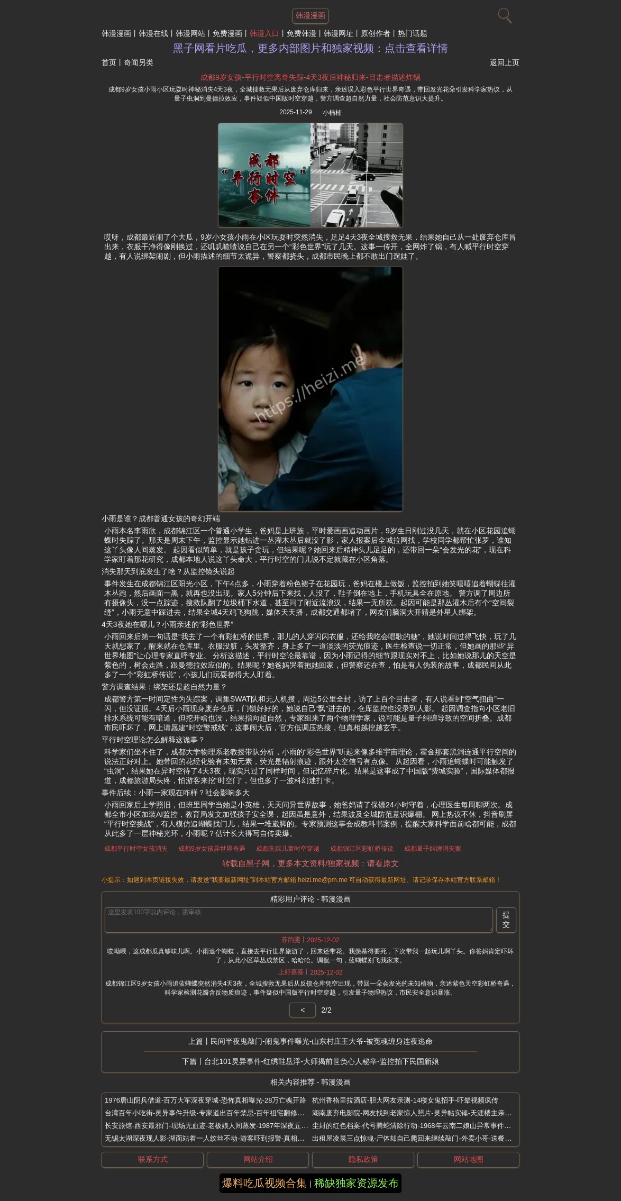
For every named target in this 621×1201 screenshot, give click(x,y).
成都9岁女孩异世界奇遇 (211, 848)
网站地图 (468, 1159)
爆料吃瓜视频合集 (264, 1183)
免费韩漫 (301, 33)
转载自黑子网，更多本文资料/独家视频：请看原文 (310, 863)
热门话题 (412, 33)
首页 (109, 62)
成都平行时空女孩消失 (136, 848)
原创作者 (375, 33)
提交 (506, 920)
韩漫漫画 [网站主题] (310, 15)
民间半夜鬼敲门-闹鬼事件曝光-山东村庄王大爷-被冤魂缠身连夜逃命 (322, 1041)
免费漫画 (227, 33)
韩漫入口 (264, 33)
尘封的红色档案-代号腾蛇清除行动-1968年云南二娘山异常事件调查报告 (422, 1126)
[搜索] (503, 13)
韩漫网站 (190, 33)
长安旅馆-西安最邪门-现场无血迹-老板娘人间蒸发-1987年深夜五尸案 (210, 1126)
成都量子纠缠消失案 (432, 848)
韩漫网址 (338, 33)
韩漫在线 (153, 33)
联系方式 (153, 1159)
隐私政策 (363, 1159)
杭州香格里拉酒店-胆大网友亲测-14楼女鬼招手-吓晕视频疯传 (405, 1100)
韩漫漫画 (116, 33)
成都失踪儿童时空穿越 (287, 848)
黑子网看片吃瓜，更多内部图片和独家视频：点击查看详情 (310, 48)
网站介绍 (258, 1159)
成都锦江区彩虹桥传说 (362, 848)
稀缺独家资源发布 (356, 1183)
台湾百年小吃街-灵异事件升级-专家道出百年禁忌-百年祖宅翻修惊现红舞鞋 (218, 1113)
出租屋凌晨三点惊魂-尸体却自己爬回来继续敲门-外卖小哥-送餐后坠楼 (418, 1138)
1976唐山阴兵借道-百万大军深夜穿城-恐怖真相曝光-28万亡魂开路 (205, 1100)
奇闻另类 (138, 62)
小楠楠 (332, 112)
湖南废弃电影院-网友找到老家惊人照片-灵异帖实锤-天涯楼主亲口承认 (418, 1113)
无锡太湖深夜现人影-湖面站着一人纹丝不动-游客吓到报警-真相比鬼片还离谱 (222, 1138)
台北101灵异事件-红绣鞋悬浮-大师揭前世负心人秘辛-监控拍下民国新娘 (321, 1061)
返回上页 (504, 62)
